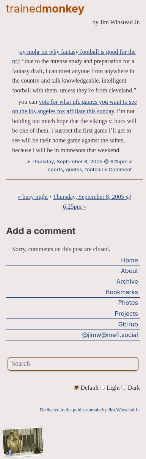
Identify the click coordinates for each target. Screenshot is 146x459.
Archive (127, 281)
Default (87, 387)
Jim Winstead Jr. (124, 409)
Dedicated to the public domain (70, 409)
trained (45, 8)
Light (110, 387)
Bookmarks (122, 292)
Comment (120, 169)
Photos (128, 302)
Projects (126, 313)
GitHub (128, 324)
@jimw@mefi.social (110, 335)
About (129, 271)
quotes (74, 169)
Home (129, 260)
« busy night (33, 197)
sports (55, 169)
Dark (130, 387)
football (94, 169)
